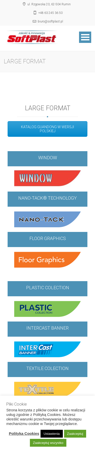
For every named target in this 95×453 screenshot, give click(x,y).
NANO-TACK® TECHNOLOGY (47, 198)
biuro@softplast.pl (50, 21)
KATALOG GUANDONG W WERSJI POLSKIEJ (47, 129)
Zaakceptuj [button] (75, 434)
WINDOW (47, 157)
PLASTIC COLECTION (47, 287)
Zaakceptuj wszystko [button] (48, 443)
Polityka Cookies (24, 433)
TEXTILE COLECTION (47, 368)
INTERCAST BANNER (47, 328)
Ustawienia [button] (52, 434)
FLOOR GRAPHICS (47, 238)
